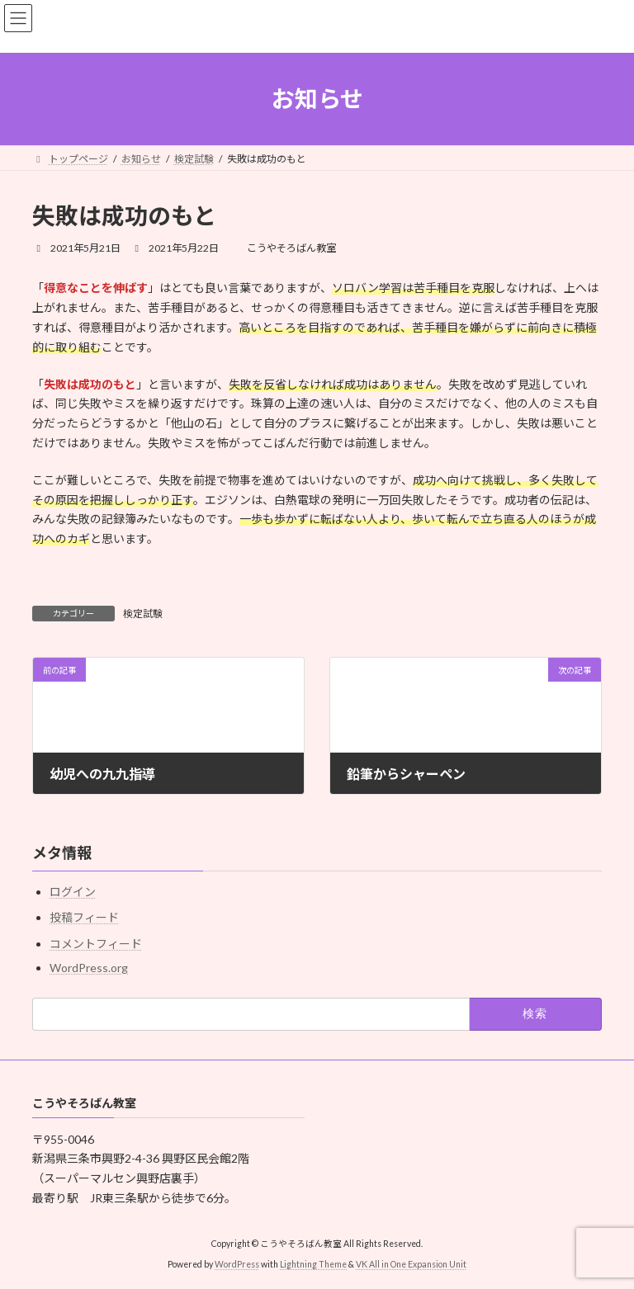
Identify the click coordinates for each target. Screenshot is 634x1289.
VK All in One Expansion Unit (411, 1263)
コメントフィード (96, 943)
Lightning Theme (313, 1263)
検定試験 (143, 613)
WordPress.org (89, 967)
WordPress (237, 1263)
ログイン (73, 892)
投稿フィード (84, 917)
